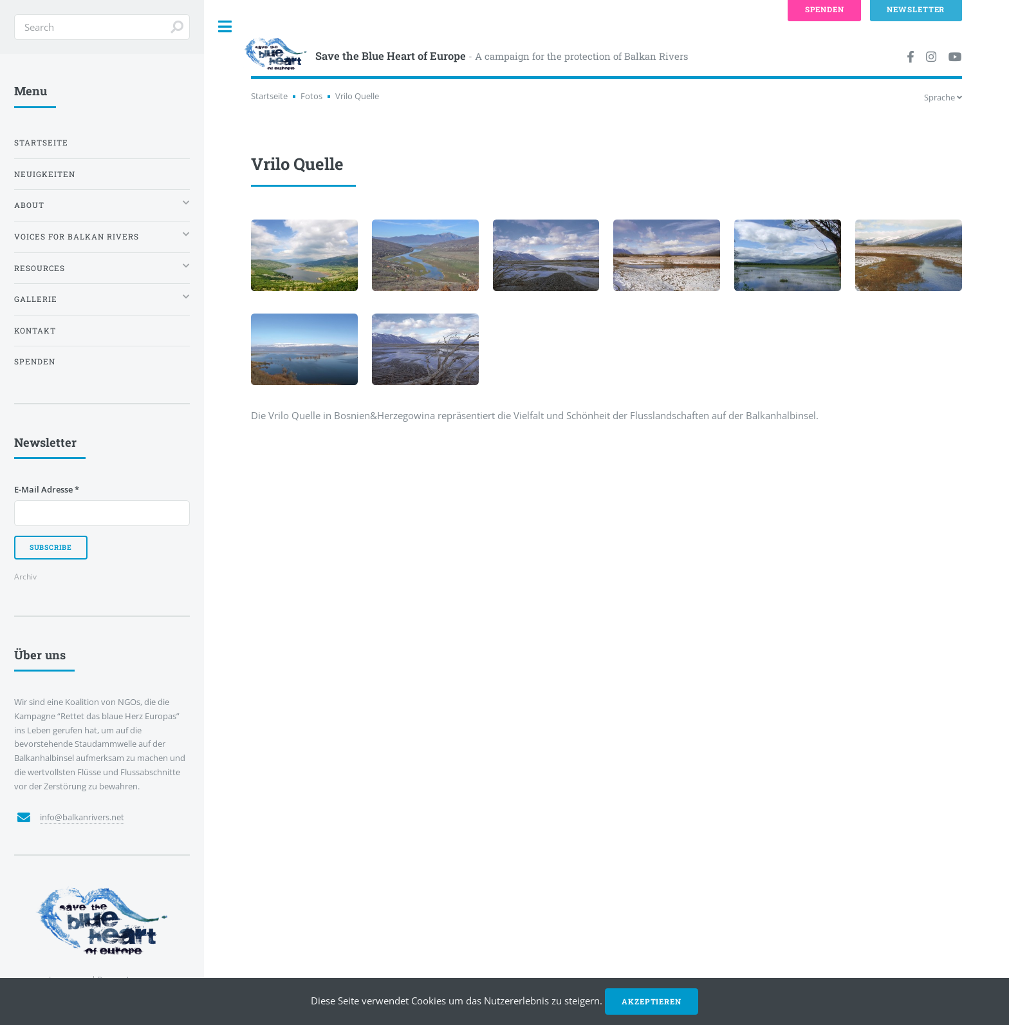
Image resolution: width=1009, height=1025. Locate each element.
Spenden (34, 361)
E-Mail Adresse (46, 489)
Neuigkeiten (44, 174)
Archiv (25, 576)
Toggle (225, 26)
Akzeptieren (651, 1001)
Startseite (269, 96)
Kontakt (35, 330)
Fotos (311, 96)
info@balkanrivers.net (82, 817)
